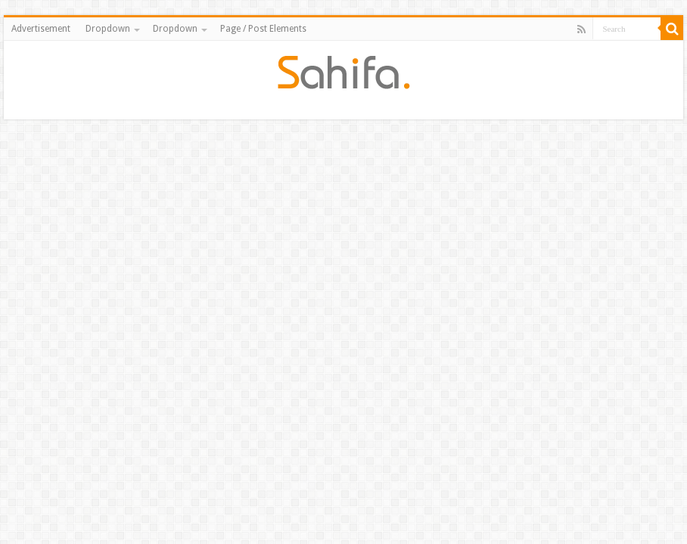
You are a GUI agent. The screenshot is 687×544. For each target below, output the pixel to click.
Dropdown (107, 28)
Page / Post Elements (263, 28)
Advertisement (40, 28)
